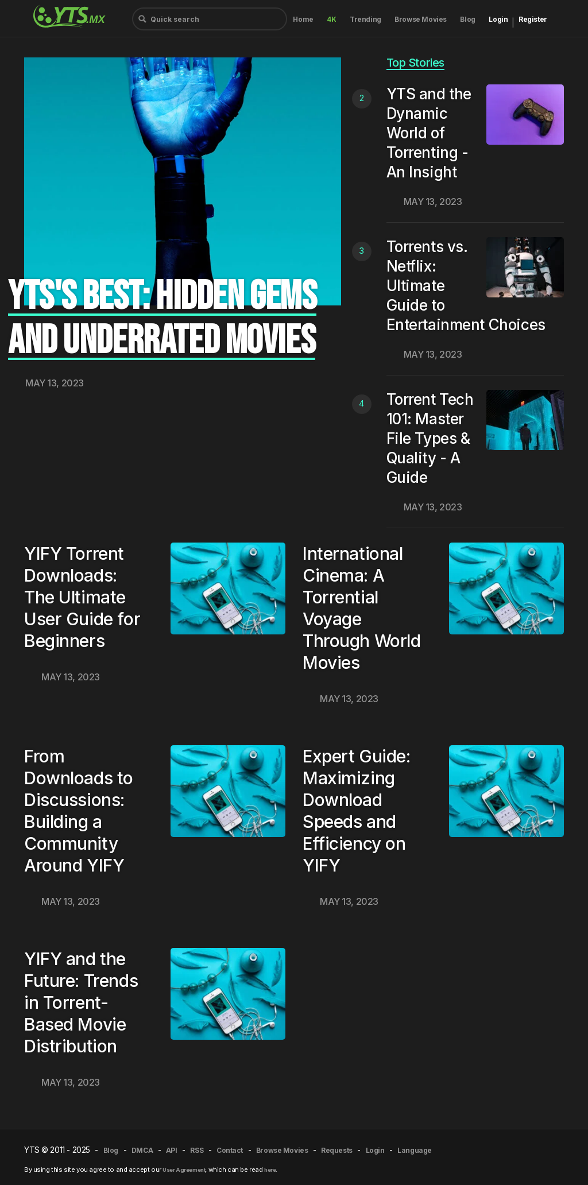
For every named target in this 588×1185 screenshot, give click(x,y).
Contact (229, 1150)
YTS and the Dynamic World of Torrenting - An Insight (428, 133)
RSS (196, 1150)
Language (414, 1150)
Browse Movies (420, 19)
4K (331, 19)
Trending (365, 19)
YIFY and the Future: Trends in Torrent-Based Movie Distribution (81, 1002)
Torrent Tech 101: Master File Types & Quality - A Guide (430, 438)
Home (303, 19)
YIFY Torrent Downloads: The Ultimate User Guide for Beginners (82, 597)
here (270, 1170)
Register (533, 19)
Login (498, 19)
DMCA (142, 1150)
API (171, 1150)
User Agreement (184, 1170)
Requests (337, 1150)
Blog (467, 19)
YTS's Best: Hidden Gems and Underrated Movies (162, 319)
